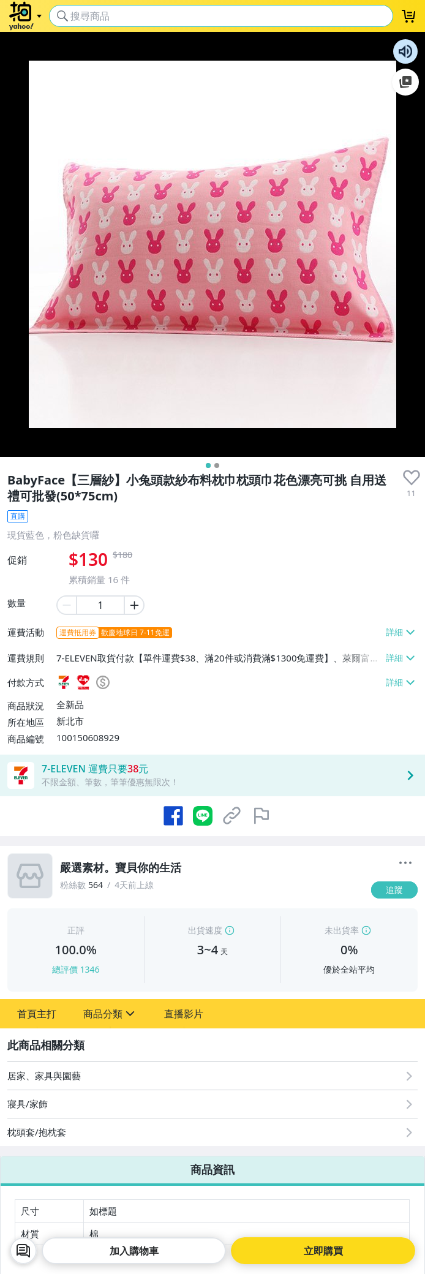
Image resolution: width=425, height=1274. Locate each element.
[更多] (405, 863)
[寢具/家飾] (212, 1104)
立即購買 (323, 1250)
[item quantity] (100, 605)
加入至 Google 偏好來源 (405, 82)
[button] (36, 1013)
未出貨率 (342, 930)
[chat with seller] (23, 1250)
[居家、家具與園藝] (212, 1076)
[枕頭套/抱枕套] (212, 1132)
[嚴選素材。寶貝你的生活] (212, 868)
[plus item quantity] (135, 605)
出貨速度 (205, 930)
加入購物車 (134, 1250)
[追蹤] (394, 890)
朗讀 (405, 51)
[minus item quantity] (66, 605)
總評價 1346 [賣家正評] (76, 969)
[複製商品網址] (232, 816)
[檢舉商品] (261, 816)
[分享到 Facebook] (173, 816)
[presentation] (411, 478)
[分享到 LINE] (202, 816)
